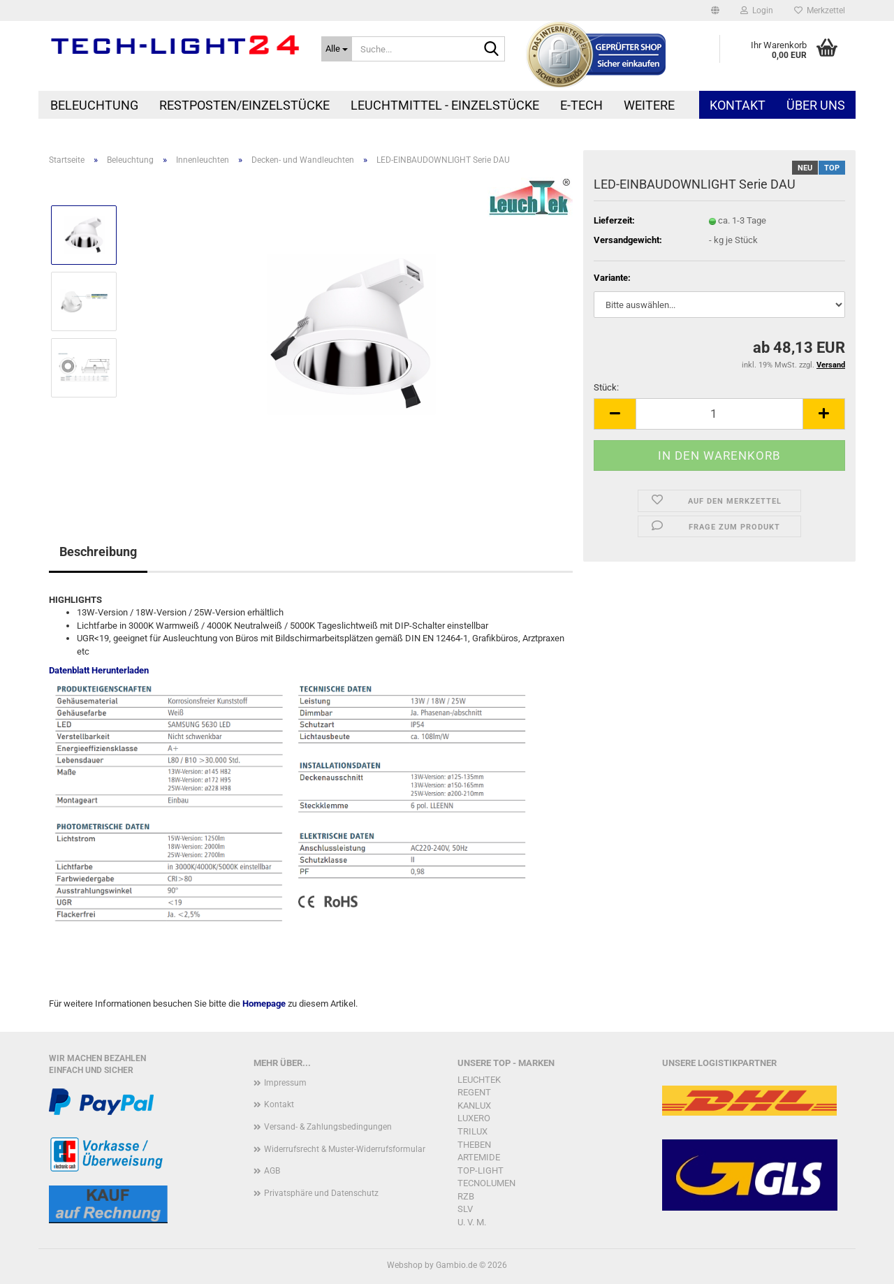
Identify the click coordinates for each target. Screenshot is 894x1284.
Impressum (285, 1083)
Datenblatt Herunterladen (99, 670)
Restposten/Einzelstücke (244, 105)
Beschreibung (98, 551)
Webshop (405, 1265)
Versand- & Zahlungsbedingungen (328, 1127)
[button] (715, 10)
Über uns (815, 105)
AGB (272, 1171)
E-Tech (581, 105)
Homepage (264, 1003)
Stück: (606, 387)
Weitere (649, 105)
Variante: (612, 277)
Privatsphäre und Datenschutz (321, 1193)
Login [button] (756, 10)
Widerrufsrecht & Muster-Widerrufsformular (344, 1149)
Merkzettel (819, 10)
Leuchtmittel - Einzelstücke (445, 105)
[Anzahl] (719, 414)
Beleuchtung (94, 105)
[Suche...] (336, 48)
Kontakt (737, 105)
